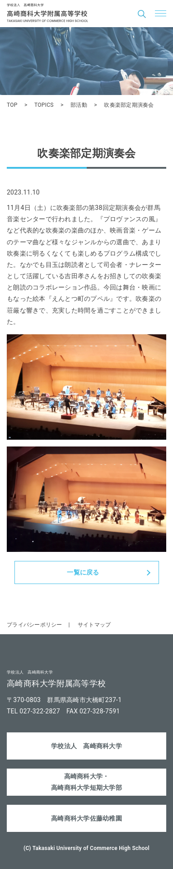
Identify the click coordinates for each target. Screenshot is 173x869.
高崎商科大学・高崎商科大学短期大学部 (86, 782)
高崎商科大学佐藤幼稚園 (86, 818)
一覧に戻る (83, 572)
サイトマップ (94, 625)
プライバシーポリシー (34, 625)
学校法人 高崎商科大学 (86, 746)
